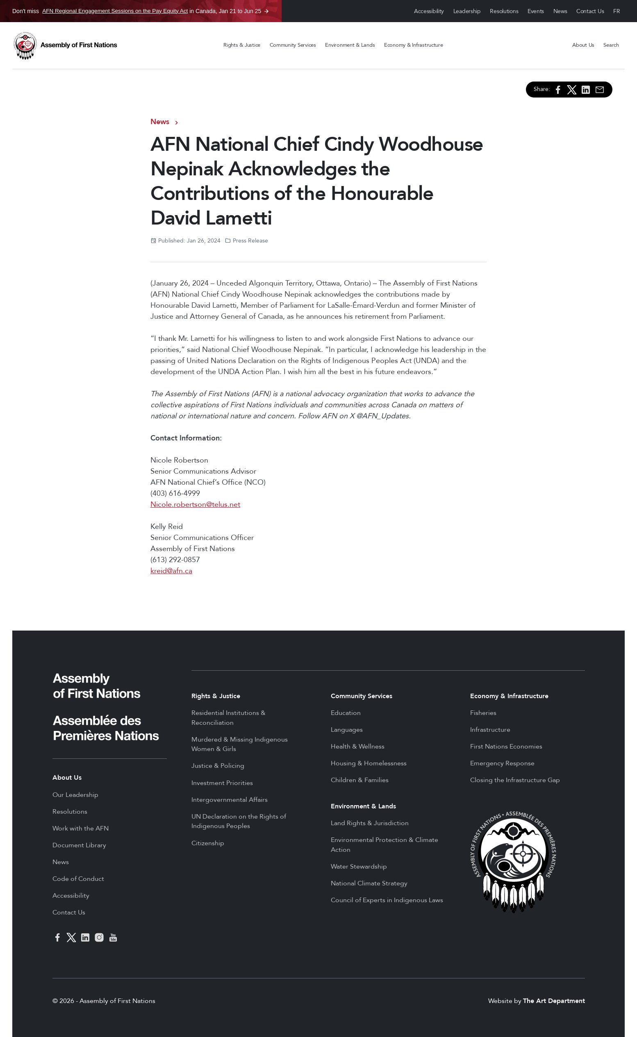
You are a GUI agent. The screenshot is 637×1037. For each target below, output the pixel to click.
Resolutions (504, 11)
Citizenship (207, 843)
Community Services (293, 45)
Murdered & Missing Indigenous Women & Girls (239, 744)
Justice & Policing (217, 765)
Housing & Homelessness (369, 763)
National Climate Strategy (369, 883)
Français (617, 11)
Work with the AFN (80, 828)
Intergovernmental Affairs (229, 799)
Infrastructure (490, 729)
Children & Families (360, 780)
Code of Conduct (78, 878)
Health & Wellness (357, 746)
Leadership (467, 11)
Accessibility (429, 11)
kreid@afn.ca (171, 571)
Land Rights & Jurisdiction (370, 823)
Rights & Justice (241, 45)
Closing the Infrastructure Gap (515, 780)
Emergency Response (502, 763)
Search (611, 45)
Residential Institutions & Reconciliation (228, 717)
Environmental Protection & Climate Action (384, 844)
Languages (347, 729)
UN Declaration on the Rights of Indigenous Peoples (238, 821)
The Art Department (554, 1000)
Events (536, 11)
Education (346, 712)
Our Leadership (75, 794)
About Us (583, 45)
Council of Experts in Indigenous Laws (387, 900)
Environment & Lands (350, 45)
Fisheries (483, 712)
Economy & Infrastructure (413, 45)
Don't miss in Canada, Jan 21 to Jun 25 (136, 11)
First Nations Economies (506, 746)
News (560, 11)
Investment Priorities (222, 782)
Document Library (79, 845)
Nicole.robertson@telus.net (195, 504)
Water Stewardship (359, 866)
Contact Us (590, 11)
